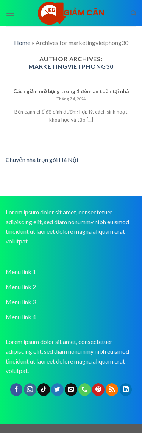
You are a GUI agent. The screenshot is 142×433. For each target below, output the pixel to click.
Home (22, 42)
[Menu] (10, 13)
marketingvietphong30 (70, 66)
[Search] (133, 13)
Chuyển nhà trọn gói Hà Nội (42, 159)
